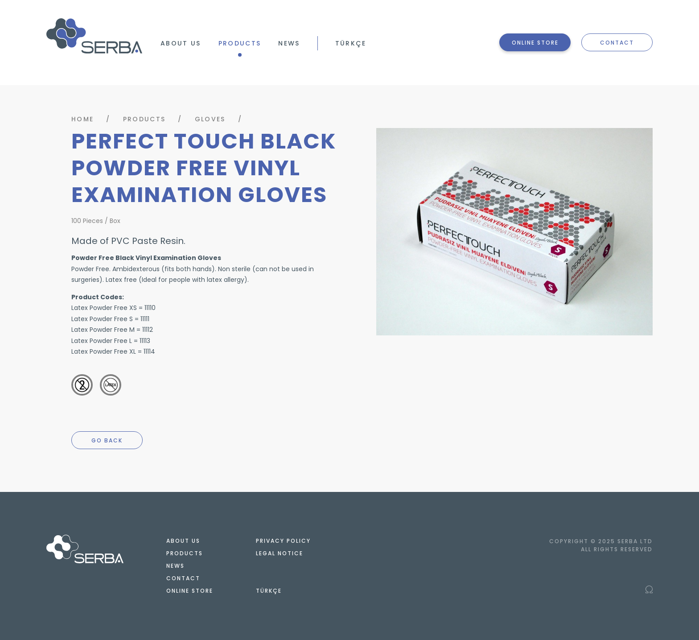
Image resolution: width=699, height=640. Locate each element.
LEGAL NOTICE (279, 553)
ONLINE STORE (535, 42)
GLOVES (210, 119)
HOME (82, 119)
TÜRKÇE (350, 43)
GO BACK (107, 440)
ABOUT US (180, 43)
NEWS (289, 43)
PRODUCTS (239, 43)
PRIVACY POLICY (283, 541)
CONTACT (617, 42)
